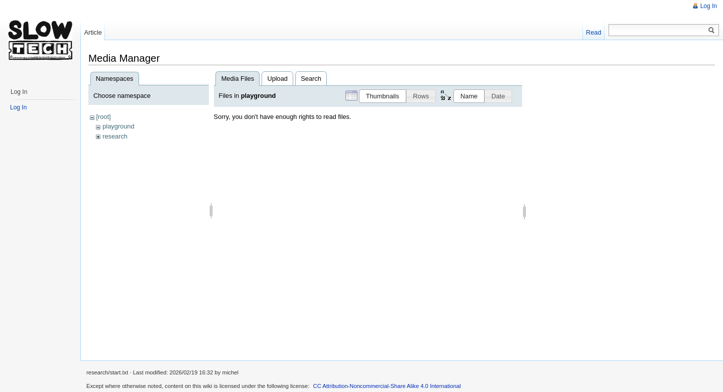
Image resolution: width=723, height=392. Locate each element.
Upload (277, 78)
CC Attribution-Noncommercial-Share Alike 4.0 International (387, 386)
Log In (708, 6)
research (115, 136)
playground (118, 126)
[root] (103, 116)
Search (311, 78)
